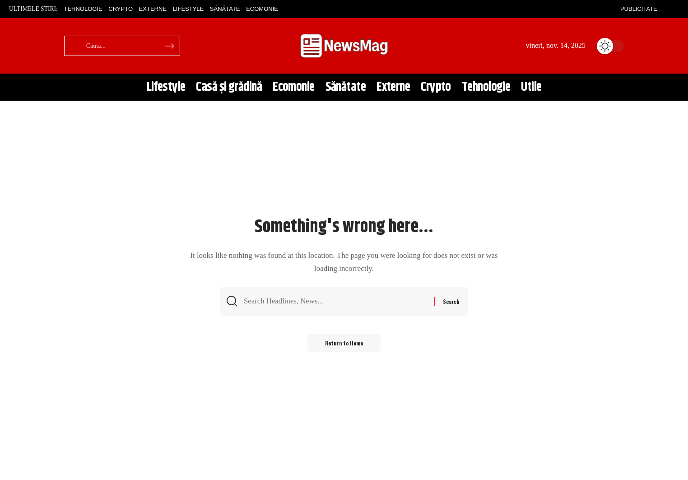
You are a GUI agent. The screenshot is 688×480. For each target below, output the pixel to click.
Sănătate (225, 8)
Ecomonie (262, 8)
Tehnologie (83, 8)
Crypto (120, 8)
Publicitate (638, 8)
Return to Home (344, 344)
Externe (153, 8)
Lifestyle (188, 8)
